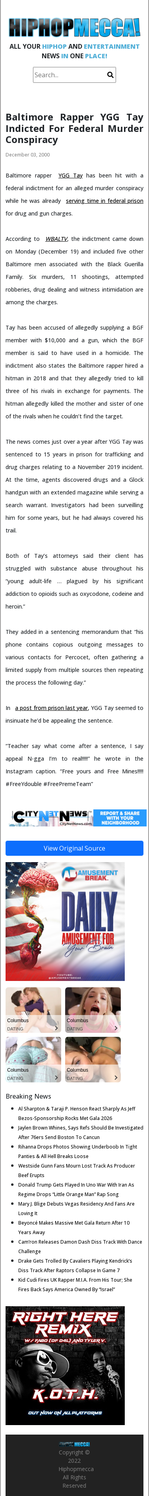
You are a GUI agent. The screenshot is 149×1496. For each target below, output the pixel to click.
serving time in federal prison (104, 200)
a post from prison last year (51, 708)
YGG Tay (70, 175)
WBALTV (56, 238)
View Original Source (74, 848)
